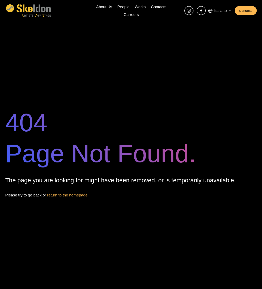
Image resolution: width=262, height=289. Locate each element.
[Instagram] (188, 10)
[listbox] (220, 10)
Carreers (131, 14)
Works (140, 7)
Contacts (158, 7)
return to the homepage (67, 195)
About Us (104, 7)
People (123, 7)
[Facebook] (201, 10)
